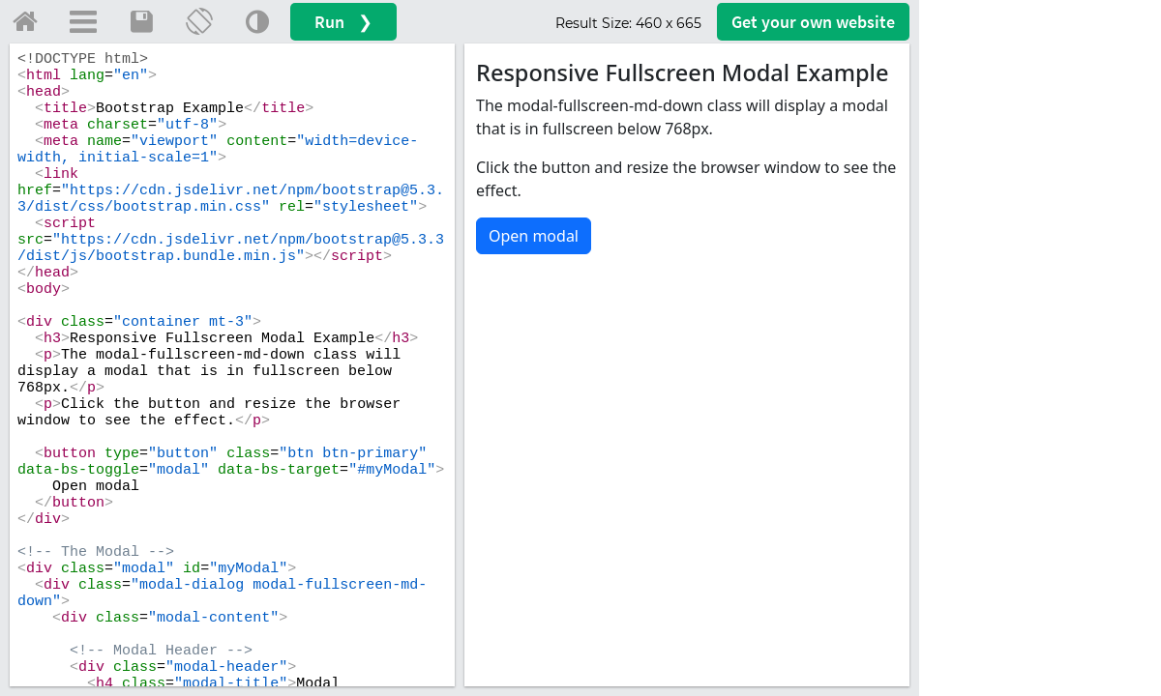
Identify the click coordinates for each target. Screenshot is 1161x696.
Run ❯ (343, 22)
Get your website (813, 22)
